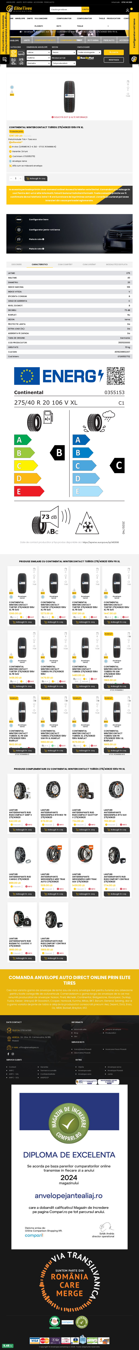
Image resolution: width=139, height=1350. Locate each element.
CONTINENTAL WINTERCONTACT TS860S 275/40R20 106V (85, 669)
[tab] (13, 40)
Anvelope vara (84, 1074)
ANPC (11, 1070)
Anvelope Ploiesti (115, 1070)
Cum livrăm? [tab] (89, 264)
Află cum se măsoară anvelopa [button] (25, 165)
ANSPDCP (44, 1077)
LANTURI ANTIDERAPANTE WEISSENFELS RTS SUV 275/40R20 (115, 814)
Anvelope (20, 18)
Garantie (44, 1067)
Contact (128, 18)
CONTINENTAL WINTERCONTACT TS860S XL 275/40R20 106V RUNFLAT (83, 734)
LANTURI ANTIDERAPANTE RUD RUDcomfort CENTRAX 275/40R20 (116, 878)
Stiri (75, 1036)
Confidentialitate (47, 1074)
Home (10, 18)
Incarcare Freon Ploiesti (116, 1049)
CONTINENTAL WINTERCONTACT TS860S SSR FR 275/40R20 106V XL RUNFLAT (114, 735)
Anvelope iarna (114, 1067)
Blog (76, 1033)
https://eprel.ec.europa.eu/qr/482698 (101, 542)
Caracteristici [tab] (40, 264)
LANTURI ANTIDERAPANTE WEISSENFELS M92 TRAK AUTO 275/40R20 (53, 878)
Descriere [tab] (17, 264)
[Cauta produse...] (65, 9)
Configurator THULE (84, 22)
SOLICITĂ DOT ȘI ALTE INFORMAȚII (69, 117)
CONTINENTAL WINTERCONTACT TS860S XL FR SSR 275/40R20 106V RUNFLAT (18, 735)
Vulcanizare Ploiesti (41, 22)
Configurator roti (64, 22)
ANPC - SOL (14, 1077)
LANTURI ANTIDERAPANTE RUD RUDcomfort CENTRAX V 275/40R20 (53, 942)
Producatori (111, 1033)
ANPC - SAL (14, 1074)
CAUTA (85, 9)
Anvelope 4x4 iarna (45, 31)
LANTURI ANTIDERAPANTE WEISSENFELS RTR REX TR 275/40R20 (53, 814)
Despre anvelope (113, 1029)
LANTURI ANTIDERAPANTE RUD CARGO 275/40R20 (20, 877)
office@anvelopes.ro (29, 1047)
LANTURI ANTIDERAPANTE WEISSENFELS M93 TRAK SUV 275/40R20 (84, 878)
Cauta (114, 52)
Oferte (81, 1067)
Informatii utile (80, 1029)
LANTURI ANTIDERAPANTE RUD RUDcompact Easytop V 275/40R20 (85, 814)
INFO (28, 825)
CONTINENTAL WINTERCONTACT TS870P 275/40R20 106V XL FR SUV (21, 606)
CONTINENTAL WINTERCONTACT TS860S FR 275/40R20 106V (52, 670)
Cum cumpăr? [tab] (65, 264)
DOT (31, 617)
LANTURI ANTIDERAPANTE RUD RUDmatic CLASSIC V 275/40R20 (20, 942)
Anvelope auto (84, 1070)
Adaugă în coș (35, 178)
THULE (102, 18)
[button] (69, 239)
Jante (30, 18)
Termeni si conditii (48, 1070)
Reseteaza (114, 60)
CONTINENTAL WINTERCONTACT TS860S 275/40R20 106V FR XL (87, 31)
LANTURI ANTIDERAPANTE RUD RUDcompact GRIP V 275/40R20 (20, 814)
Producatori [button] (113, 22)
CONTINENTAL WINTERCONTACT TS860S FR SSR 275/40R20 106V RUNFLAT (113, 671)
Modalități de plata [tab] (116, 264)
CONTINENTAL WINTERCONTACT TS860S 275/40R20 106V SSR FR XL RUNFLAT (53, 734)
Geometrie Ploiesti (82, 1053)
